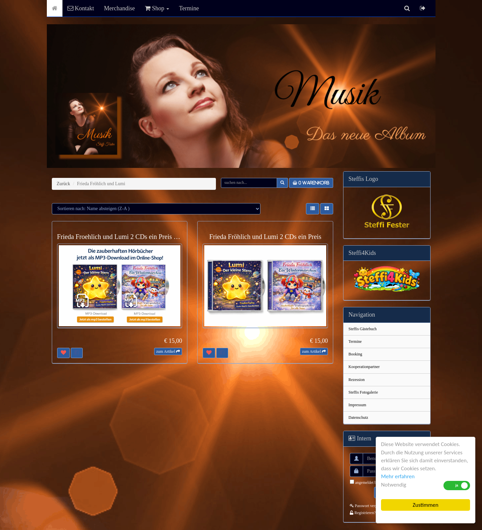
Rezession (356, 379)
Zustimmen (425, 504)
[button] (312, 208)
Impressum (357, 405)
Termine (189, 8)
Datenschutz (358, 417)
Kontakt (80, 8)
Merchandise (119, 8)
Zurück (63, 183)
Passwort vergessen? (369, 505)
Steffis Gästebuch (362, 329)
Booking (355, 354)
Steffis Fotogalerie (363, 392)
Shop (157, 8)
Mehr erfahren (398, 476)
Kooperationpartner (364, 366)
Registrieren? (363, 512)
